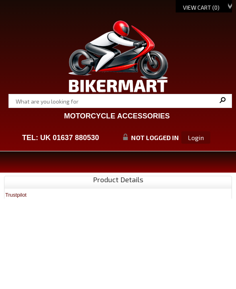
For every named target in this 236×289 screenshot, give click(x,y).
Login (196, 137)
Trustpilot (16, 195)
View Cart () (201, 7)
